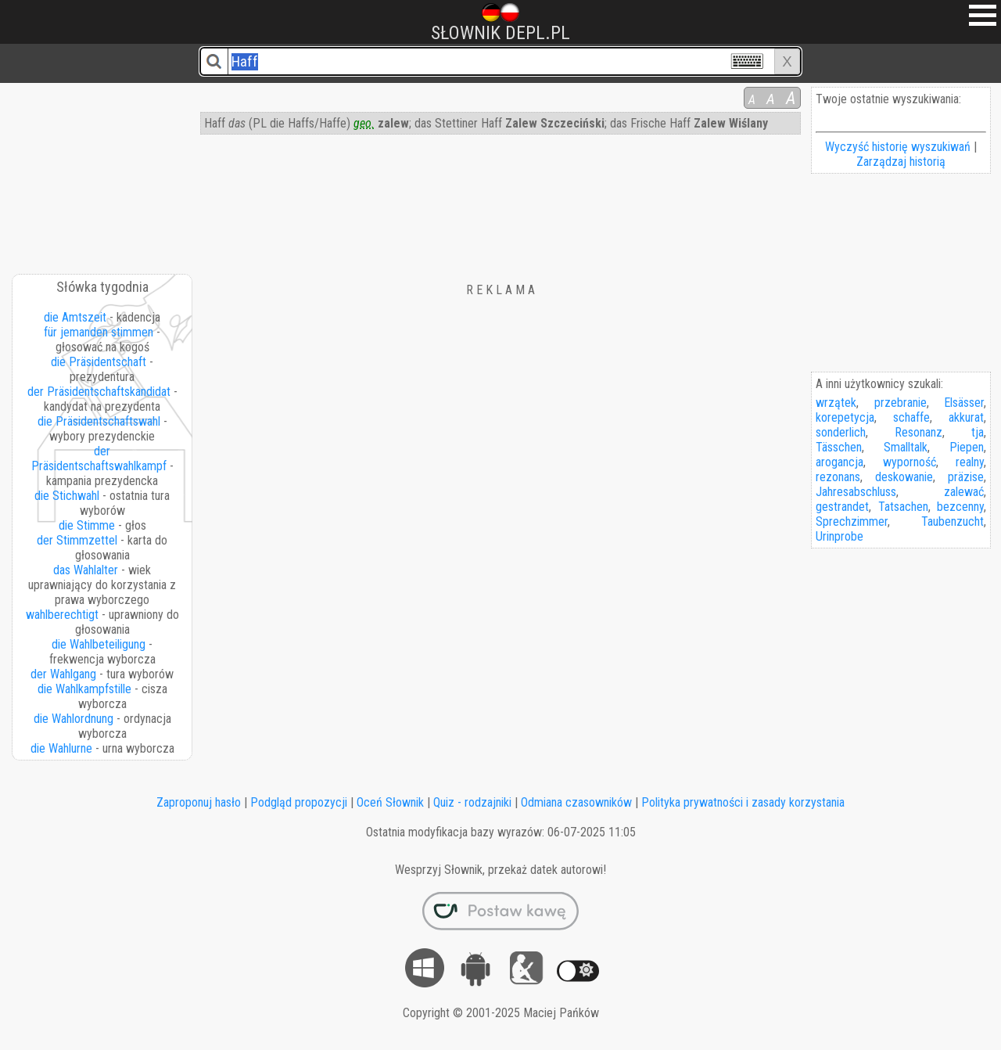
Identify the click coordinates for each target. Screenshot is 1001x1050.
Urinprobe (839, 536)
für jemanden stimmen (98, 332)
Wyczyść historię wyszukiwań (898, 146)
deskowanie (904, 476)
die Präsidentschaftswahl (99, 421)
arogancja (839, 462)
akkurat (966, 417)
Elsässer (964, 402)
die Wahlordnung (73, 718)
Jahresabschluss (856, 491)
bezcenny (960, 506)
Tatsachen (903, 506)
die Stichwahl (66, 495)
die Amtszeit (75, 317)
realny (970, 462)
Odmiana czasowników (576, 802)
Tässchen (839, 447)
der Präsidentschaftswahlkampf (99, 458)
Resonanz (918, 432)
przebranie (900, 402)
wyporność (909, 462)
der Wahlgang (63, 674)
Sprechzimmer (852, 521)
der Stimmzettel (77, 540)
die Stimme (87, 525)
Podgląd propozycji (298, 802)
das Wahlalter (85, 570)
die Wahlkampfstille (84, 688)
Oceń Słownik (390, 802)
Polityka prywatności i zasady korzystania (743, 802)
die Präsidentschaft (98, 361)
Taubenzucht (952, 521)
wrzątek (836, 402)
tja (977, 432)
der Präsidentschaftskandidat (98, 391)
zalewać (964, 491)
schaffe (911, 417)
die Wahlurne (61, 748)
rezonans (838, 476)
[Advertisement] (103, 173)
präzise (966, 476)
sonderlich (841, 432)
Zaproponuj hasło (198, 802)
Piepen (966, 447)
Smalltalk (905, 447)
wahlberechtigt (62, 614)
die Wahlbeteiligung (98, 644)
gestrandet (842, 506)
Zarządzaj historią (900, 161)
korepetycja (845, 417)
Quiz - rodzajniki (472, 802)
